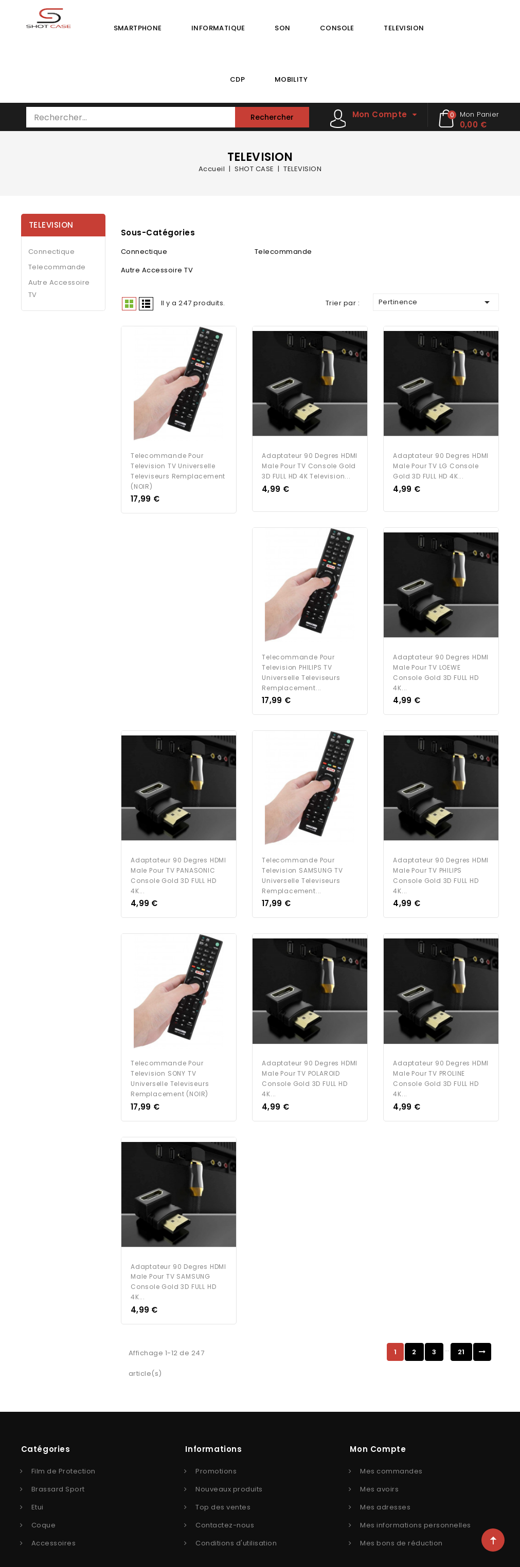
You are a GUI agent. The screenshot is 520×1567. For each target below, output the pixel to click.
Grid (129, 304)
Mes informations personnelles (415, 1508)
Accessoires (53, 1526)
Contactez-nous (224, 1508)
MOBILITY (291, 79)
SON (282, 28)
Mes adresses (385, 1490)
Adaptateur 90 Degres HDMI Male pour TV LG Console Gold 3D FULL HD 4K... (441, 462)
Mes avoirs (379, 1472)
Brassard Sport (58, 1472)
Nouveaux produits (229, 1472)
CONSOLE (337, 28)
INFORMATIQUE (218, 28)
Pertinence (436, 302)
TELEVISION (404, 28)
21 (461, 1334)
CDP (237, 79)
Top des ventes (222, 1490)
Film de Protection (63, 1454)
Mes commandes (391, 1454)
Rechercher (272, 117)
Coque (43, 1508)
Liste (146, 304)
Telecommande (57, 267)
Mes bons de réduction (401, 1526)
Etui (37, 1490)
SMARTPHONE (138, 28)
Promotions (216, 1454)
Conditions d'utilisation (236, 1526)
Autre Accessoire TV (59, 289)
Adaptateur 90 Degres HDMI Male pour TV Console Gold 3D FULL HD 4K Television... (309, 462)
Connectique (51, 251)
